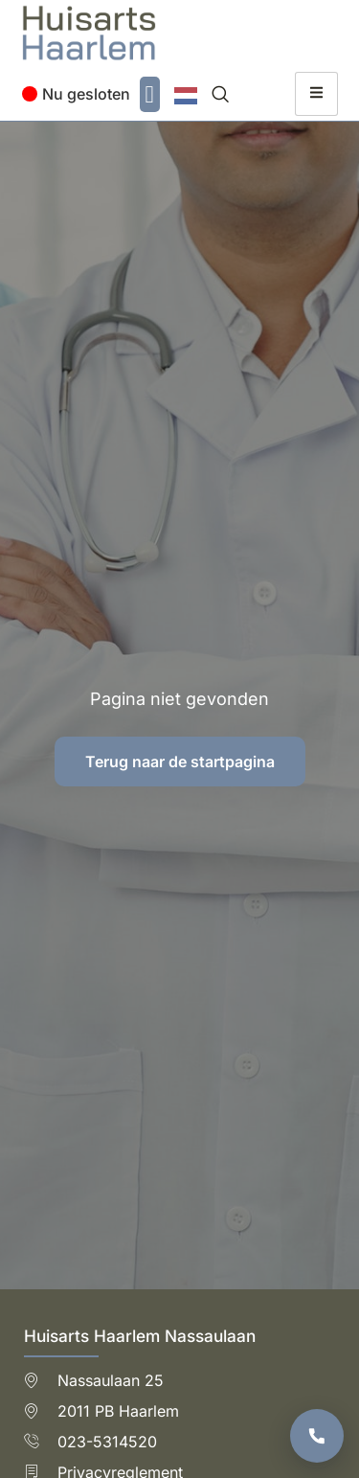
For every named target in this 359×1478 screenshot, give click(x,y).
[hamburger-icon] (316, 94)
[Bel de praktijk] (317, 1436)
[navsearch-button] (220, 94)
